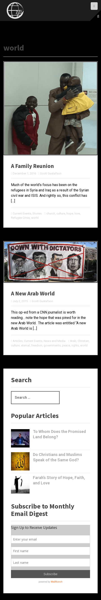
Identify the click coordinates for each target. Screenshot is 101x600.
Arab (73, 341)
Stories (37, 213)
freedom (36, 345)
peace (66, 345)
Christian (83, 341)
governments (52, 345)
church (50, 213)
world (35, 217)
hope (70, 213)
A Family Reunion (32, 166)
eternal (25, 345)
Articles (18, 341)
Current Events (22, 213)
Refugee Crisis (20, 217)
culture (60, 213)
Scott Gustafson (50, 173)
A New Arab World (33, 293)
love (77, 213)
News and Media (54, 341)
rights (75, 345)
